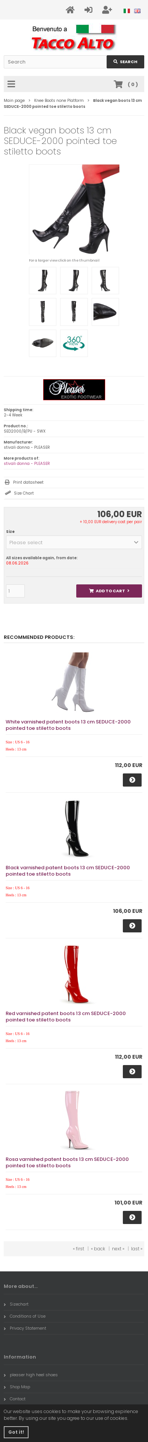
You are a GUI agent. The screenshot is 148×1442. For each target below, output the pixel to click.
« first (78, 1248)
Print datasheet (28, 482)
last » (136, 1248)
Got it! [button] (16, 1432)
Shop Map (17, 1387)
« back (98, 1248)
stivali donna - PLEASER (27, 463)
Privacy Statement (25, 1328)
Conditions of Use (24, 1316)
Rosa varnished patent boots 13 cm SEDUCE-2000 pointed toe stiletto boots (67, 1162)
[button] (74, 542)
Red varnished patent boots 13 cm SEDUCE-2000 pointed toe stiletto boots (66, 1016)
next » (118, 1248)
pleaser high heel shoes (31, 1375)
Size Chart (24, 493)
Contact (15, 1399)
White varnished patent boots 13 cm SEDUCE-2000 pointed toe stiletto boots (68, 725)
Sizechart (16, 1304)
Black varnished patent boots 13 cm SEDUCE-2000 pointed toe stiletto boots (68, 871)
